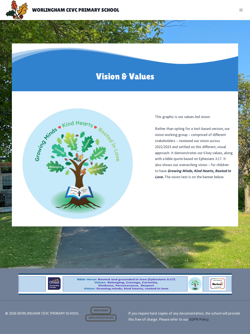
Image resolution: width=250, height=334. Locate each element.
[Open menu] (241, 10)
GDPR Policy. (199, 319)
